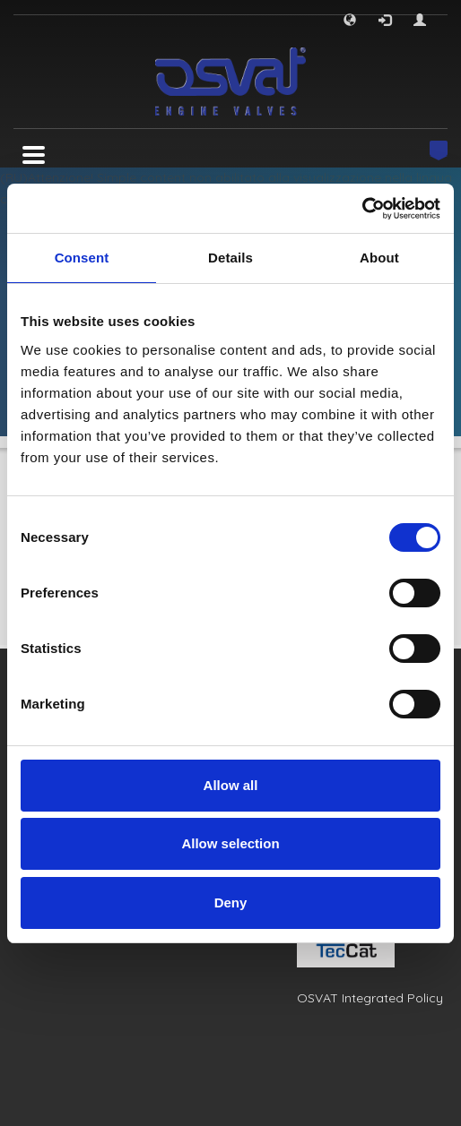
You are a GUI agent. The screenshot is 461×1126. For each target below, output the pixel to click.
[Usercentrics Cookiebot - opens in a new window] (361, 208)
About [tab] (379, 257)
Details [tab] (230, 257)
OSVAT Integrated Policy (370, 998)
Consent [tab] (82, 257)
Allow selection (230, 843)
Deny (231, 902)
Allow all (231, 785)
